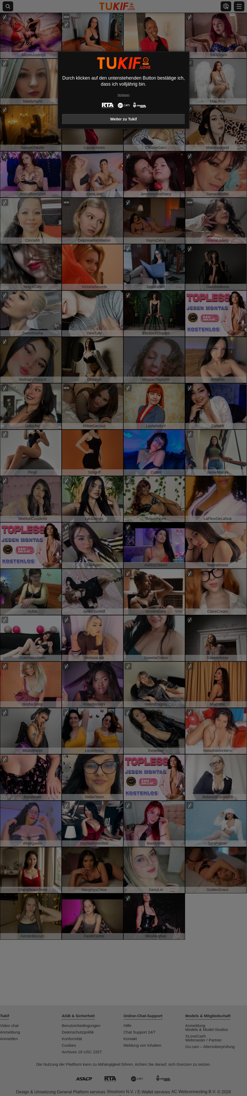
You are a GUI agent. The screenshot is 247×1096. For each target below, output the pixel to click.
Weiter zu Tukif (123, 119)
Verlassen (124, 95)
